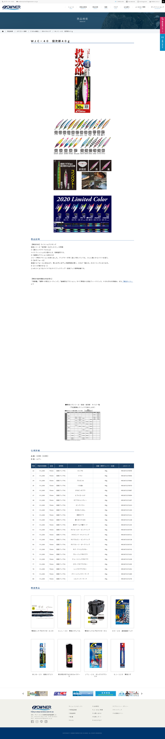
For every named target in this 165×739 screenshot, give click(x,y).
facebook (130, 1)
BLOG (72, 720)
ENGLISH (121, 1)
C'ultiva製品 (34, 31)
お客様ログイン (118, 713)
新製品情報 (73, 710)
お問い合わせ (97, 713)
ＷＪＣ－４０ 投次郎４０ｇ (64, 31)
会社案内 (96, 706)
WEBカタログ (154, 1)
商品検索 (10, 31)
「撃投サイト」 (127, 281)
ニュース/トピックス (76, 706)
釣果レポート (97, 717)
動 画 (71, 717)
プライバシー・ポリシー (121, 706)
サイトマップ (118, 710)
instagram (142, 1)
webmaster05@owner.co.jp (27, 1)
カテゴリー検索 (22, 31)
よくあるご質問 (98, 710)
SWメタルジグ (46, 31)
